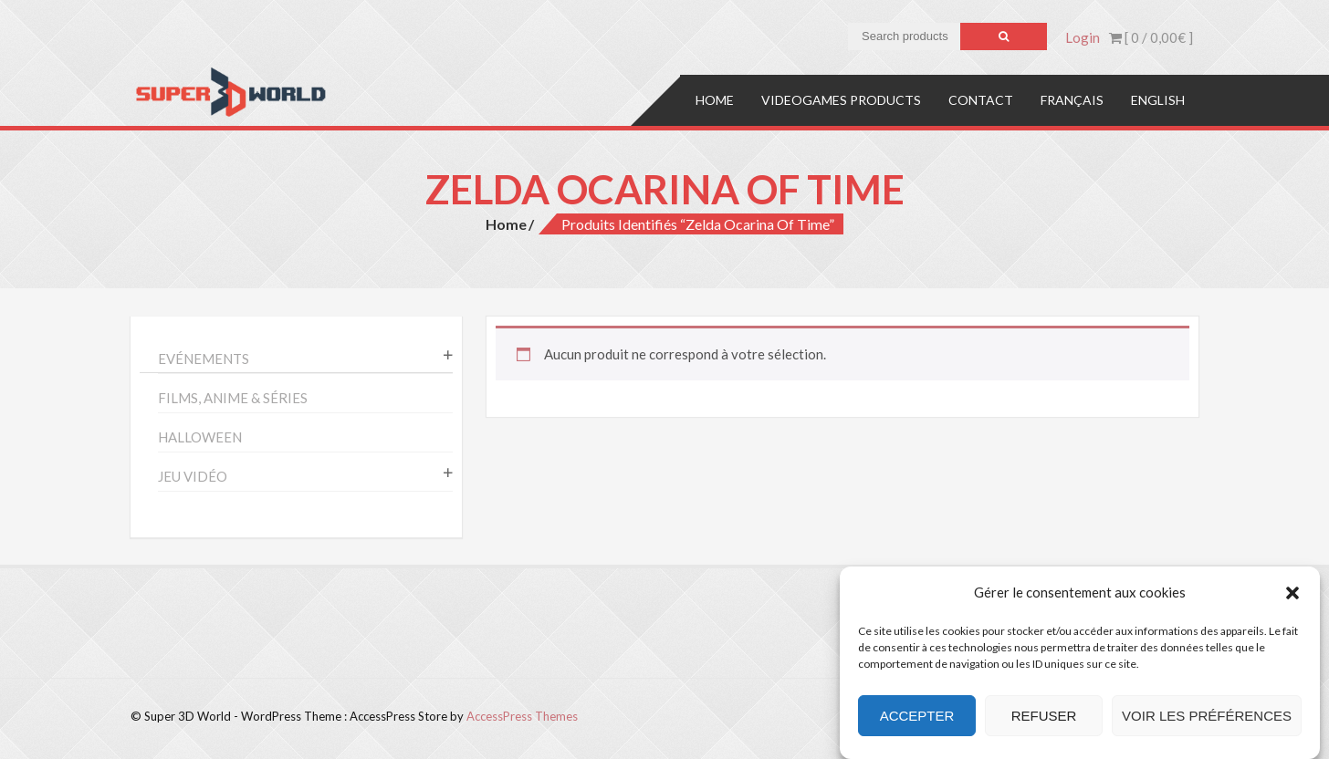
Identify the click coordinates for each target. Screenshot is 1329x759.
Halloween (200, 437)
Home (715, 100)
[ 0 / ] (1151, 37)
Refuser (1044, 715)
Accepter (917, 715)
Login (1082, 37)
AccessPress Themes (522, 716)
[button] (1292, 593)
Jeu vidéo (192, 476)
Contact (980, 100)
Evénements (203, 358)
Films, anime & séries (233, 398)
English (1158, 100)
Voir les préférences (1207, 715)
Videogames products (841, 100)
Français (1072, 100)
